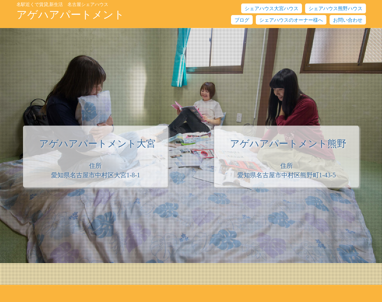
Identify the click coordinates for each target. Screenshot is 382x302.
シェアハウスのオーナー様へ (291, 20)
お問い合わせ (347, 20)
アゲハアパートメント (70, 11)
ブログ (242, 20)
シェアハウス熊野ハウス (335, 8)
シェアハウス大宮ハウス (271, 8)
